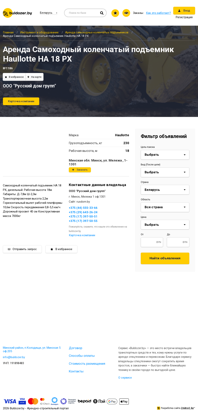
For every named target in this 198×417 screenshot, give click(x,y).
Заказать (80, 169)
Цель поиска (148, 147)
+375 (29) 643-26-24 (83, 212)
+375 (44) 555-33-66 (83, 208)
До (168, 234)
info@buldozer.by (14, 357)
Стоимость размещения (87, 363)
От (142, 234)
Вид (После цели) (150, 164)
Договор (75, 348)
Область (145, 199)
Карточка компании (21, 101)
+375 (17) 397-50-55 (83, 221)
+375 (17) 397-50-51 (83, 216)
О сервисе (125, 377)
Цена (143, 217)
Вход (184, 10)
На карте (34, 76)
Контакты (76, 371)
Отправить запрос (22, 249)
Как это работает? (158, 13)
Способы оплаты (82, 356)
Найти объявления (165, 258)
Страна (144, 182)
